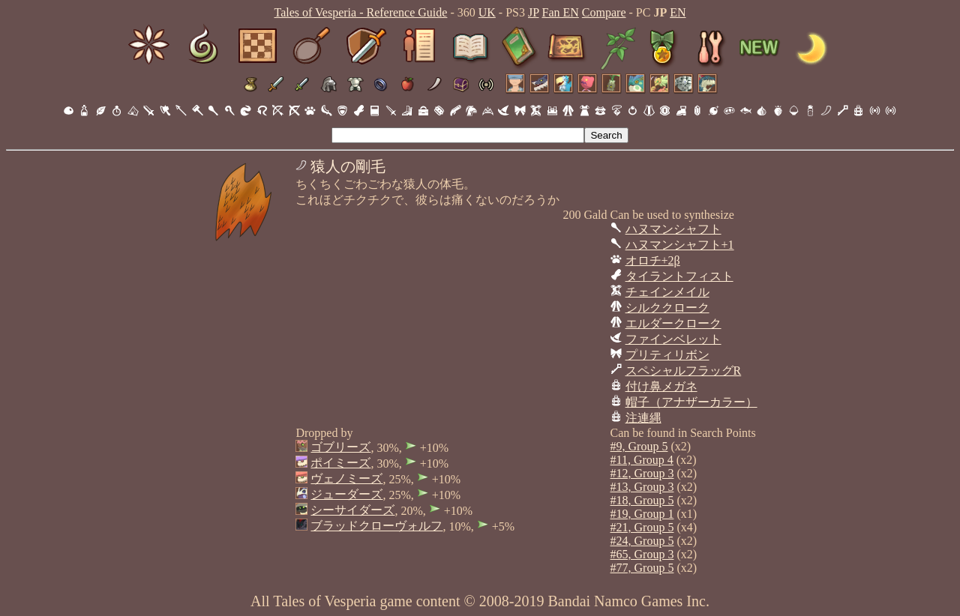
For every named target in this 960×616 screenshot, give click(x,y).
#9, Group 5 (639, 446)
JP (533, 12)
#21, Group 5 (642, 527)
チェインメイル (668, 292)
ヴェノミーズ (346, 478)
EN (678, 12)
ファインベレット (674, 339)
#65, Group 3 (642, 554)
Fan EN (560, 12)
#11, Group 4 (642, 459)
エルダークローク (674, 323)
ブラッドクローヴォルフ (376, 525)
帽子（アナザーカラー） (692, 402)
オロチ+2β (653, 260)
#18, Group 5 (642, 500)
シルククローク (668, 307)
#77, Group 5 (642, 567)
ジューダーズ (346, 494)
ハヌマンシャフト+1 (680, 244)
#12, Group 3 (642, 473)
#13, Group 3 (642, 486)
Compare (604, 12)
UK (487, 12)
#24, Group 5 (642, 540)
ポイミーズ (340, 462)
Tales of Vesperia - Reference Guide (360, 12)
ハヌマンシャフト (674, 229)
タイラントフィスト (680, 276)
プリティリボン (668, 354)
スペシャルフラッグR (684, 370)
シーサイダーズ (352, 510)
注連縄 (644, 417)
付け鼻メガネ (662, 386)
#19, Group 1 (642, 513)
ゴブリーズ (340, 447)
